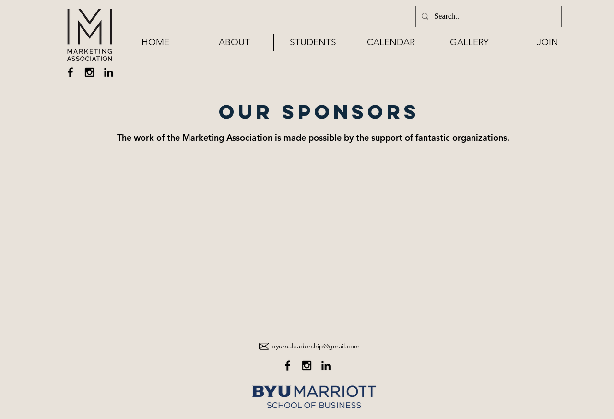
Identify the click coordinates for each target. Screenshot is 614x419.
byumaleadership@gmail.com (316, 346)
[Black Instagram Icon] (89, 72)
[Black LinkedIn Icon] (108, 72)
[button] (234, 42)
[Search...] (487, 16)
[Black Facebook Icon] (70, 72)
